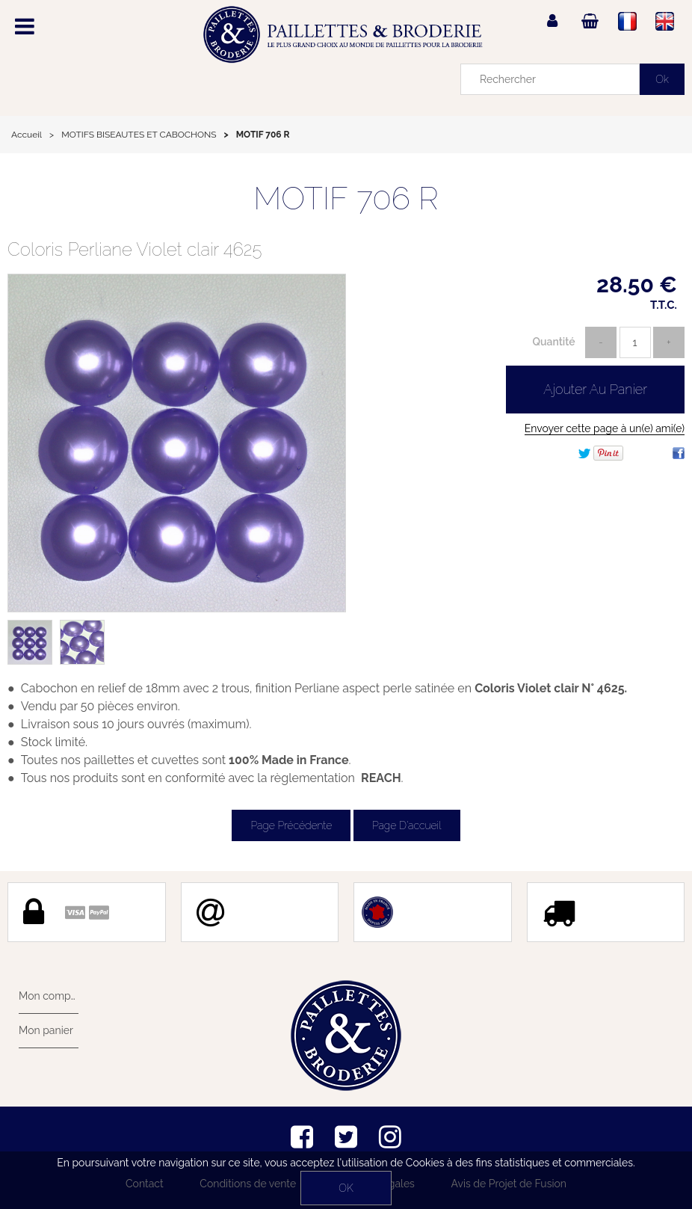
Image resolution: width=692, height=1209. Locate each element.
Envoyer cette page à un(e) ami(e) (605, 428)
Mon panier (46, 1030)
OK (346, 1188)
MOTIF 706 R (346, 198)
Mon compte (48, 996)
